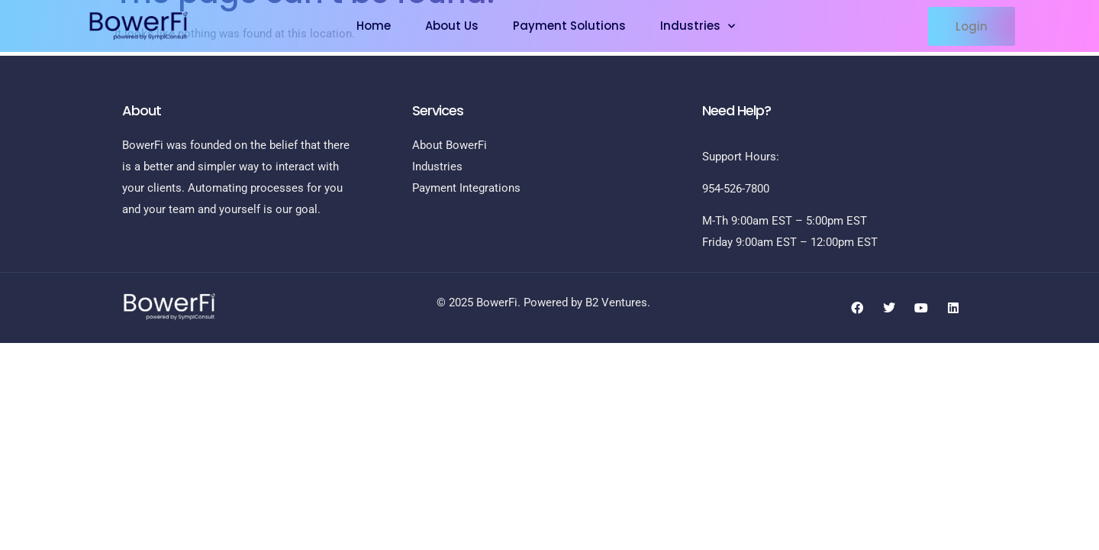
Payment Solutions (569, 26)
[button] (971, 26)
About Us (452, 26)
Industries (697, 26)
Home (373, 26)
